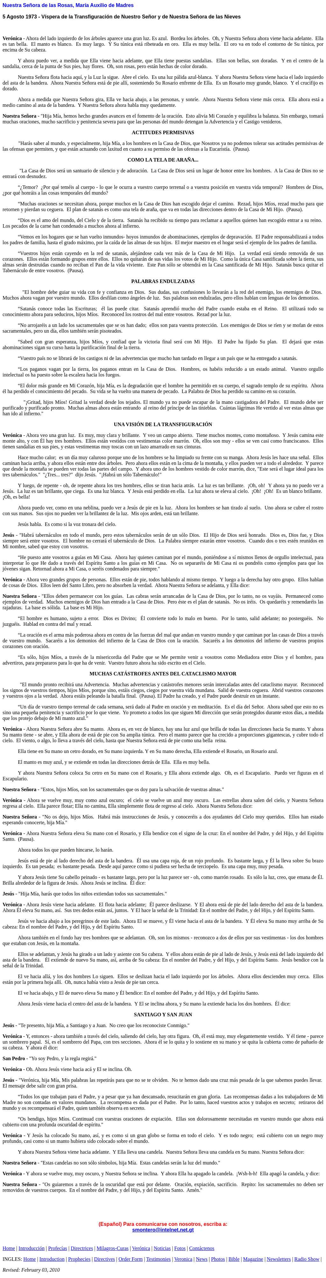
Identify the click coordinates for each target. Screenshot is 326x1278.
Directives (104, 1259)
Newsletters (279, 1259)
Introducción (31, 1248)
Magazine (253, 1259)
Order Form (130, 1259)
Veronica (183, 1259)
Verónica (141, 1248)
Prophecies (79, 1259)
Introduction (52, 1259)
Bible (234, 1259)
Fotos (180, 1248)
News (201, 1259)
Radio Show (307, 1259)
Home (9, 1248)
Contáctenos (201, 1248)
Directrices (82, 1248)
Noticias (162, 1248)
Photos (218, 1259)
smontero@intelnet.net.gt (163, 1230)
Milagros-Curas (112, 1248)
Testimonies (158, 1259)
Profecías (57, 1248)
